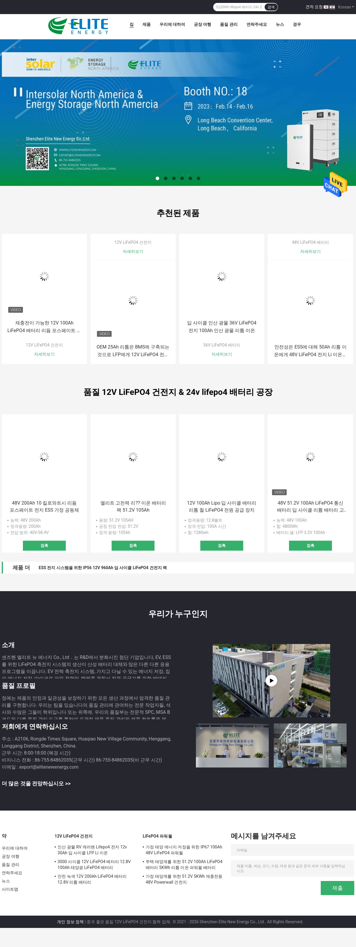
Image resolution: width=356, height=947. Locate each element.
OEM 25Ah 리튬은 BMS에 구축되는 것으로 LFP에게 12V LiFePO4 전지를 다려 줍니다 (133, 351)
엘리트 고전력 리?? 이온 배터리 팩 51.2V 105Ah (133, 506)
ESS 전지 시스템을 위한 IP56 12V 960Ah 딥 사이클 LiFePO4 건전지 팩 (103, 567)
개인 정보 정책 (70, 921)
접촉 (44, 545)
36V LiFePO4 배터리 (221, 345)
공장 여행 (202, 24)
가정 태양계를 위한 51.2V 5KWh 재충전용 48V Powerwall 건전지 (184, 879)
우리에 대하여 (172, 24)
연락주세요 (256, 24)
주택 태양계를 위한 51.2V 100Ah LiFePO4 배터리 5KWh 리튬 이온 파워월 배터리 (184, 864)
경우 (297, 24)
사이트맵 (10, 889)
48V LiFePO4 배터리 (310, 242)
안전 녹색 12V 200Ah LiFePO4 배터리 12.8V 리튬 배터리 (92, 879)
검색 (271, 7)
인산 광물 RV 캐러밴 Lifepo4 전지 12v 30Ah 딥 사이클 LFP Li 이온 (92, 850)
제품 (146, 24)
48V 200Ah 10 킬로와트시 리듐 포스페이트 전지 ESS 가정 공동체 (44, 506)
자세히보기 (44, 354)
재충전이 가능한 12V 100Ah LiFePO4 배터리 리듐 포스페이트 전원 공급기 (44, 327)
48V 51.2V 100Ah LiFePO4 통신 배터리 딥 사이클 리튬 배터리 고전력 (310, 507)
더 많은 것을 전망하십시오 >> (36, 783)
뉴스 (280, 24)
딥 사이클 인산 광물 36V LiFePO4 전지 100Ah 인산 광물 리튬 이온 (221, 326)
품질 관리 (228, 24)
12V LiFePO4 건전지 (44, 345)
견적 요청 (314, 6)
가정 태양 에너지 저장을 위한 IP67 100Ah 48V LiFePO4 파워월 (184, 850)
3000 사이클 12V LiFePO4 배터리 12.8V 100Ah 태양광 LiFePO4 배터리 (94, 864)
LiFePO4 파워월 (157, 836)
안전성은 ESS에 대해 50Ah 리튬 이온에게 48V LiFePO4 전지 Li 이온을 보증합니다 (310, 351)
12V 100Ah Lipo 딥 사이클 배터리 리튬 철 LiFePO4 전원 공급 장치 (222, 506)
